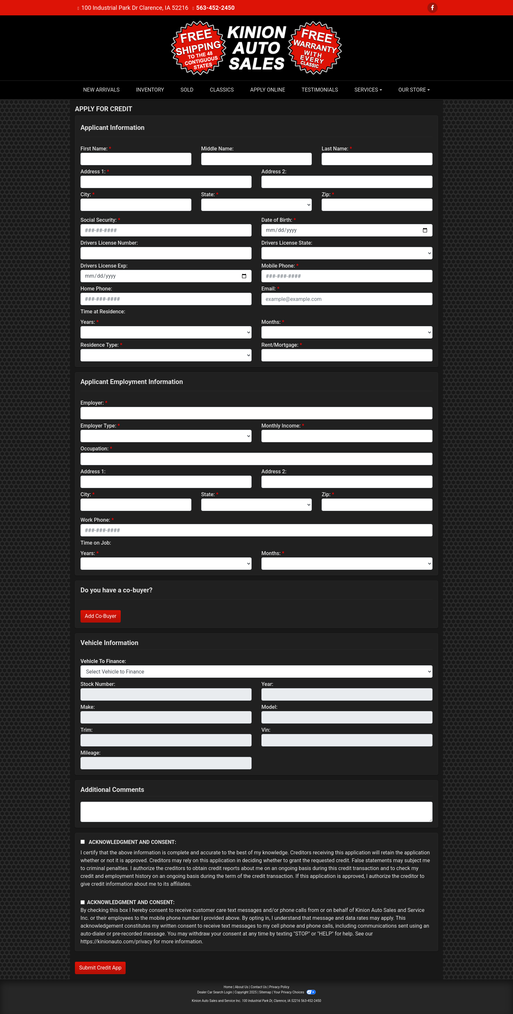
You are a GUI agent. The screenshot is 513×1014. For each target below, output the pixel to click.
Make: (87, 707)
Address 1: (92, 171)
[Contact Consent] (82, 902)
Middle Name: (217, 149)
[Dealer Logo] (256, 47)
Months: (271, 322)
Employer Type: (98, 426)
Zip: (326, 194)
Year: (267, 684)
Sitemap (265, 992)
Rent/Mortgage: (279, 345)
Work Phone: (95, 520)
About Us (241, 987)
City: (85, 194)
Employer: (92, 403)
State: (208, 194)
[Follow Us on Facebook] (432, 8)
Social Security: (98, 220)
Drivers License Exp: (104, 266)
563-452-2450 (215, 7)
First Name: (94, 149)
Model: (269, 707)
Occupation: (94, 449)
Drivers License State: (286, 243)
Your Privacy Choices (295, 992)
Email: (268, 289)
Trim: (86, 730)
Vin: (266, 730)
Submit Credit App (100, 968)
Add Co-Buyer (100, 616)
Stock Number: (97, 684)
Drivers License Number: (109, 243)
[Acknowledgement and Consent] (82, 842)
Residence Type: (99, 345)
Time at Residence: (102, 311)
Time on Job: (95, 543)
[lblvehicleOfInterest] (256, 671)
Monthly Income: (281, 426)
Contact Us (259, 987)
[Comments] (256, 812)
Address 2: (273, 171)
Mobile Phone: (278, 266)
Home (228, 987)
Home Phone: (96, 289)
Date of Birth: (276, 220)
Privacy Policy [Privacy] (279, 987)
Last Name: (335, 149)
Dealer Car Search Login (214, 992)
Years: (87, 322)
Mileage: (90, 753)
